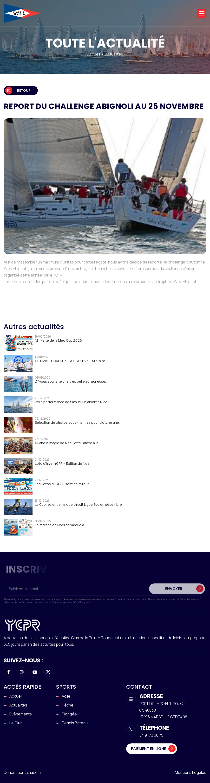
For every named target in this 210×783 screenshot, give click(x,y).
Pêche (67, 705)
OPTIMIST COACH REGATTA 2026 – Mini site (70, 361)
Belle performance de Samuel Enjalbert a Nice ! (72, 402)
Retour (24, 90)
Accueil (93, 54)
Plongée (69, 714)
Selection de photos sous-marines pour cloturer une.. (77, 422)
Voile (66, 696)
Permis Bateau (75, 723)
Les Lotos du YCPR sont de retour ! (63, 484)
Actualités (114, 54)
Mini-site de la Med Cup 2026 (58, 340)
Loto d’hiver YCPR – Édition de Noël (62, 463)
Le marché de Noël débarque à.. (60, 525)
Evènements (20, 714)
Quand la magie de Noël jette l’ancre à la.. (67, 443)
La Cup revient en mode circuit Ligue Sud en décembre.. (79, 504)
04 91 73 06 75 (151, 735)
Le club (16, 723)
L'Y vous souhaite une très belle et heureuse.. (71, 381)
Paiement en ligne (148, 748)
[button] (201, 13)
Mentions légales (190, 772)
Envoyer (173, 592)
